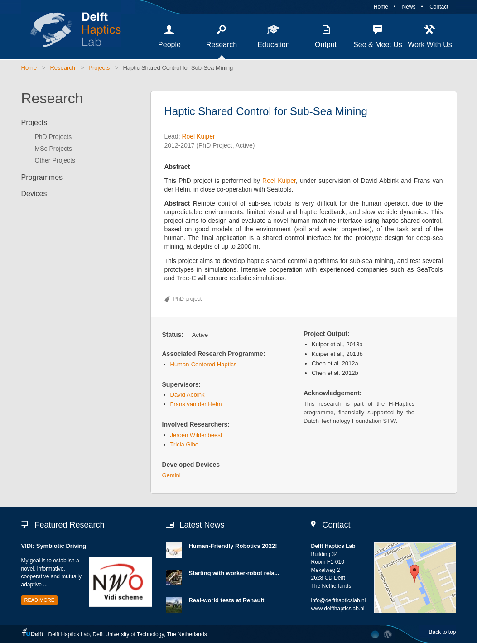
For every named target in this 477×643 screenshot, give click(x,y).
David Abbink (187, 394)
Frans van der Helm (196, 404)
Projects (99, 67)
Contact (438, 7)
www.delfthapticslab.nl (337, 608)
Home (381, 7)
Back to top (442, 632)
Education (273, 44)
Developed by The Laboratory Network (375, 634)
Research (221, 44)
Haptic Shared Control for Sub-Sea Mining (178, 67)
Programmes (42, 177)
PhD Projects (53, 136)
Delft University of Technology (128, 634)
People (169, 44)
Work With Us (430, 44)
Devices (34, 193)
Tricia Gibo (184, 444)
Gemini (171, 475)
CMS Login (388, 634)
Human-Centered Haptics (203, 364)
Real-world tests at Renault (226, 600)
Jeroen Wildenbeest (196, 435)
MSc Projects (53, 148)
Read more (39, 600)
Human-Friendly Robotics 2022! (232, 545)
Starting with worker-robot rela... (233, 573)
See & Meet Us (377, 44)
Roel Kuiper (198, 136)
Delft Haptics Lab (71, 29)
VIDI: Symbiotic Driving (54, 545)
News (408, 7)
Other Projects (55, 160)
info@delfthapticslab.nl (338, 600)
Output (326, 44)
